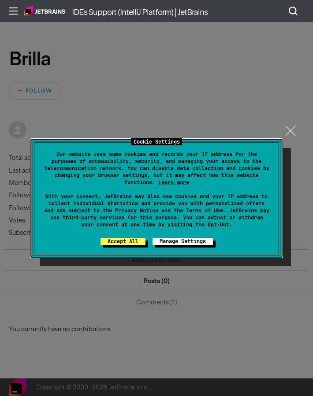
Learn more (173, 182)
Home (44, 11)
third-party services (93, 217)
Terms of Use (204, 210)
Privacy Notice (136, 210)
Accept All (123, 241)
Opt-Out (218, 224)
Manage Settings (183, 241)
